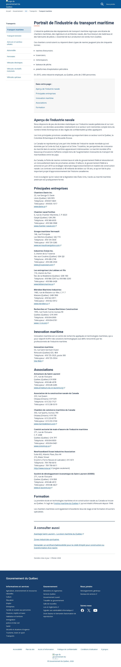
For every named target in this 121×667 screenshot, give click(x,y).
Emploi (8, 603)
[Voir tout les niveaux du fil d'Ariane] (26, 11)
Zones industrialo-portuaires (46, 539)
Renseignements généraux (90, 591)
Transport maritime (19, 30)
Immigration (10, 620)
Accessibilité (17, 649)
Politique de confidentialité (67, 649)
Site (38, 361)
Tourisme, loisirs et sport (15, 633)
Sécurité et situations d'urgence (18, 629)
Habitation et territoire (14, 616)
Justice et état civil (12, 623)
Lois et (51, 607)
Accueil (8, 11)
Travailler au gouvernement (53, 600)
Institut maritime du (67, 503)
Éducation (9, 600)
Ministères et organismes (52, 591)
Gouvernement (18, 11)
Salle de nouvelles (50, 604)
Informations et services (17, 586)
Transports (33, 11)
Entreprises (10, 606)
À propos (104, 649)
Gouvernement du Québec (22, 578)
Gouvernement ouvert (51, 597)
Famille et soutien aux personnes (18, 610)
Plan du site (30, 649)
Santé (8, 626)
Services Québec (49, 594)
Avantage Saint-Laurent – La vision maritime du (59, 534)
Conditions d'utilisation (89, 649)
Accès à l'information (46, 649)
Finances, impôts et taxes (15, 613)
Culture (8, 597)
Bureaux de (88, 594)
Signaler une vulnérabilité (58, 610)
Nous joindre (110, 4)
